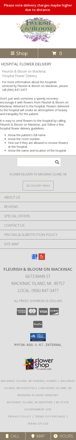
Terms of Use (38, 423)
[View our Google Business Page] (34, 258)
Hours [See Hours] (63, 436)
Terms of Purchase (50, 416)
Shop (19, 53)
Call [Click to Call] (12, 436)
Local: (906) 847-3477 (38, 290)
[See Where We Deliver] (38, 185)
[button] (38, 337)
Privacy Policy (19, 416)
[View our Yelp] (42, 258)
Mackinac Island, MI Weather (29, 402)
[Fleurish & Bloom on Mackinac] (38, 42)
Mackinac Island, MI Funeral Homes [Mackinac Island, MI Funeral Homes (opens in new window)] (29, 381)
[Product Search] (39, 162)
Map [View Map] (38, 436)
